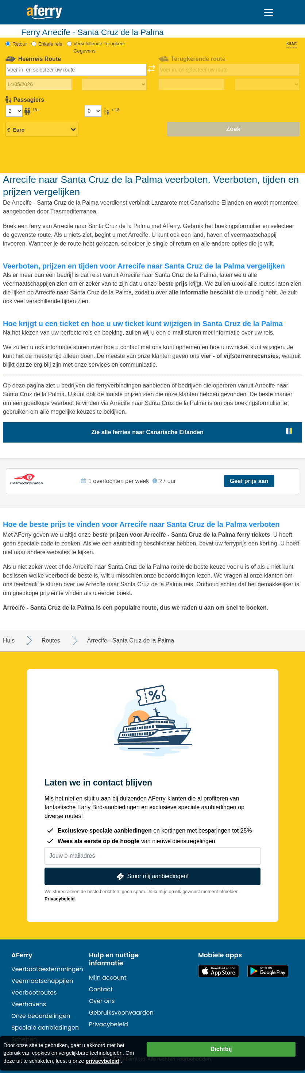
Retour (19, 44)
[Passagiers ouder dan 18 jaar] (13, 111)
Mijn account (108, 977)
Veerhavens (28, 1004)
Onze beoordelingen (40, 1016)
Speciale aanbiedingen (45, 1027)
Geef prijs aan (249, 481)
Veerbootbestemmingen (47, 969)
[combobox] (76, 70)
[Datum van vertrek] (38, 84)
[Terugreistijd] (267, 84)
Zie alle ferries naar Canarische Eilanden (147, 432)
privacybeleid (102, 1061)
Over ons (102, 1001)
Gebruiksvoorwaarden (121, 1012)
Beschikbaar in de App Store (218, 971)
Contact (101, 989)
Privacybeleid (60, 899)
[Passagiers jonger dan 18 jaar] (93, 111)
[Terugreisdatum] (191, 84)
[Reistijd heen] (114, 84)
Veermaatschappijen (42, 981)
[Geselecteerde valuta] (42, 130)
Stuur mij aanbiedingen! (152, 876)
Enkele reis (50, 44)
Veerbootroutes (34, 992)
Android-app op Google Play (267, 971)
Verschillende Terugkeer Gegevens (99, 47)
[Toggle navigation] (268, 12)
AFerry (21, 955)
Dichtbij (221, 1049)
